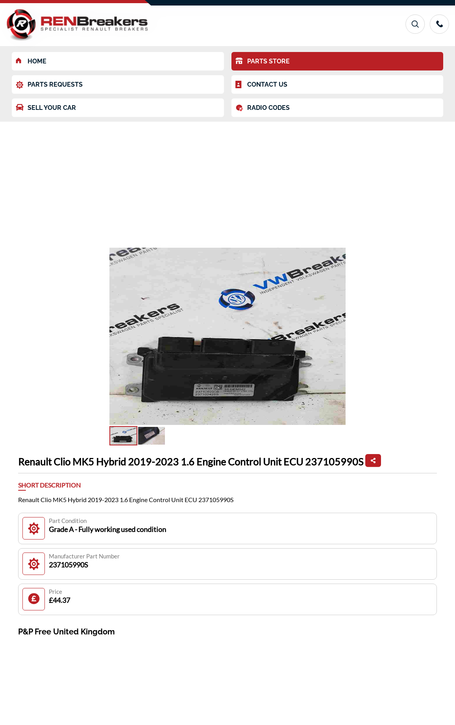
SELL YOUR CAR (46, 107)
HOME (31, 61)
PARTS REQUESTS (49, 85)
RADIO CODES (262, 108)
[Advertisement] (227, 181)
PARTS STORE (262, 61)
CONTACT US (261, 85)
